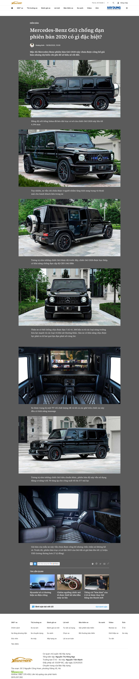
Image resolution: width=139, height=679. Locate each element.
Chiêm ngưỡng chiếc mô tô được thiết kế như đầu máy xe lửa (69, 595)
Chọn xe (66, 633)
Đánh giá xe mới (53, 628)
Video (89, 8)
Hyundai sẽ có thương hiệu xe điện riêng (40, 593)
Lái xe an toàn (68, 639)
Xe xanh (80, 8)
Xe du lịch (34, 628)
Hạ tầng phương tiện (19, 633)
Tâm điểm (15, 644)
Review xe (113, 628)
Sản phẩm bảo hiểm (86, 628)
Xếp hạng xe (52, 639)
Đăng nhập (124, 3)
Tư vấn (111, 639)
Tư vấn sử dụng (69, 628)
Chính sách (15, 628)
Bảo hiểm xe (68, 8)
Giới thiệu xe (113, 633)
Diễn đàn (34, 23)
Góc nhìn (14, 639)
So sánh (50, 633)
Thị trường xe (32, 8)
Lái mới (57, 8)
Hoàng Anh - (40, 45)
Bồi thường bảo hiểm (87, 633)
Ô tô (123, 628)
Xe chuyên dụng (37, 633)
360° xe (20, 8)
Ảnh (97, 8)
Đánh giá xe (45, 8)
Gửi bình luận (101, 607)
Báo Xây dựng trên (48, 564)
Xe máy (33, 639)
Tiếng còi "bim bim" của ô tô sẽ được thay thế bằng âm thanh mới (96, 595)
